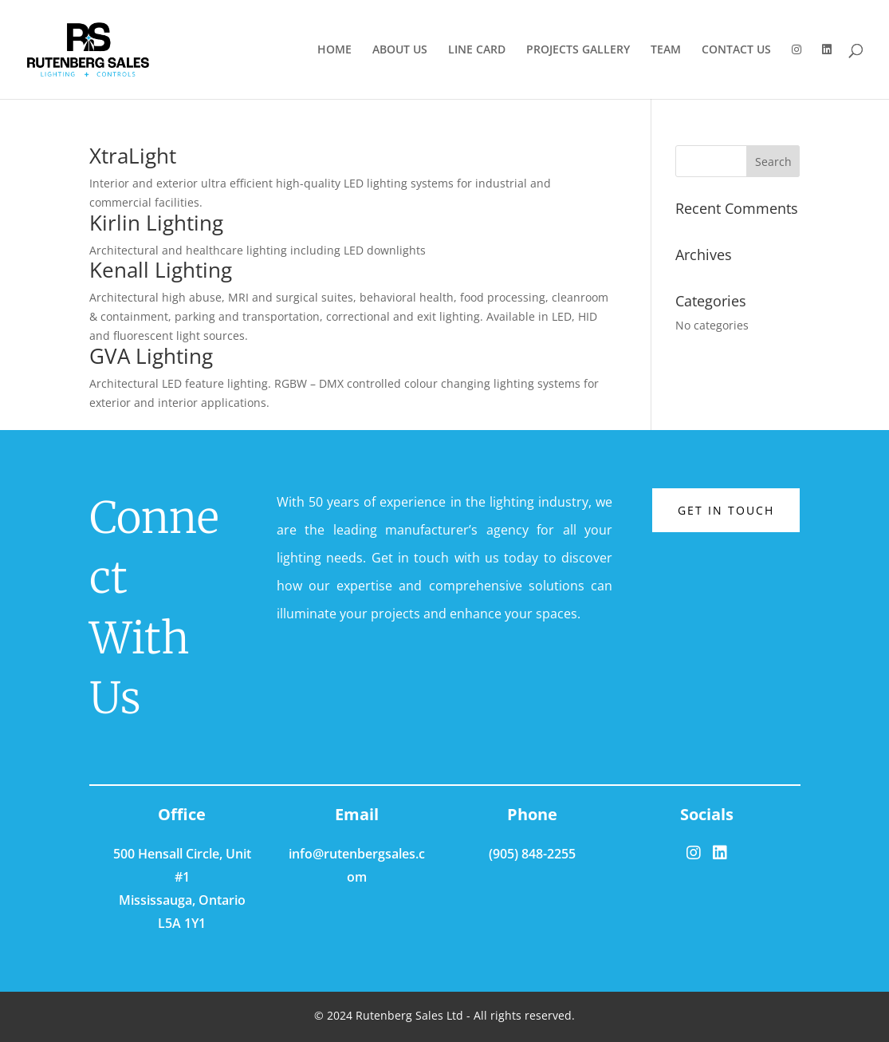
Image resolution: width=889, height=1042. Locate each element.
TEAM (666, 50)
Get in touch (726, 510)
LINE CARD (476, 50)
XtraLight (132, 155)
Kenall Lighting (160, 269)
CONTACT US (736, 50)
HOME (334, 50)
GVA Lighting (151, 355)
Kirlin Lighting (156, 222)
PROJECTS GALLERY (578, 50)
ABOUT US (399, 50)
